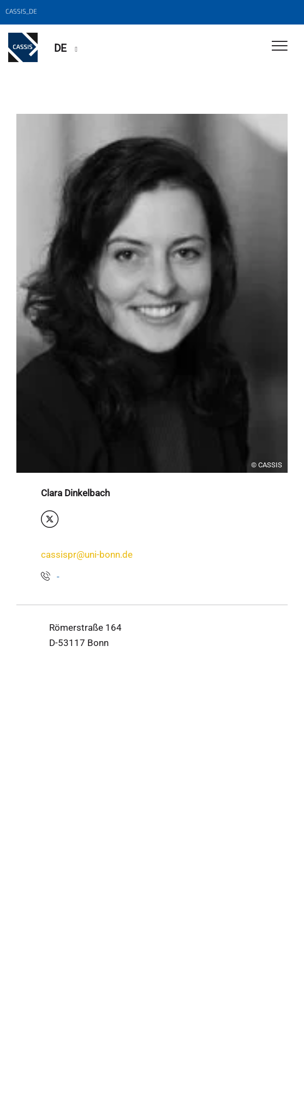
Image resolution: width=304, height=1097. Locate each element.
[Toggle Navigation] (280, 46)
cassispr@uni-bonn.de (87, 554)
